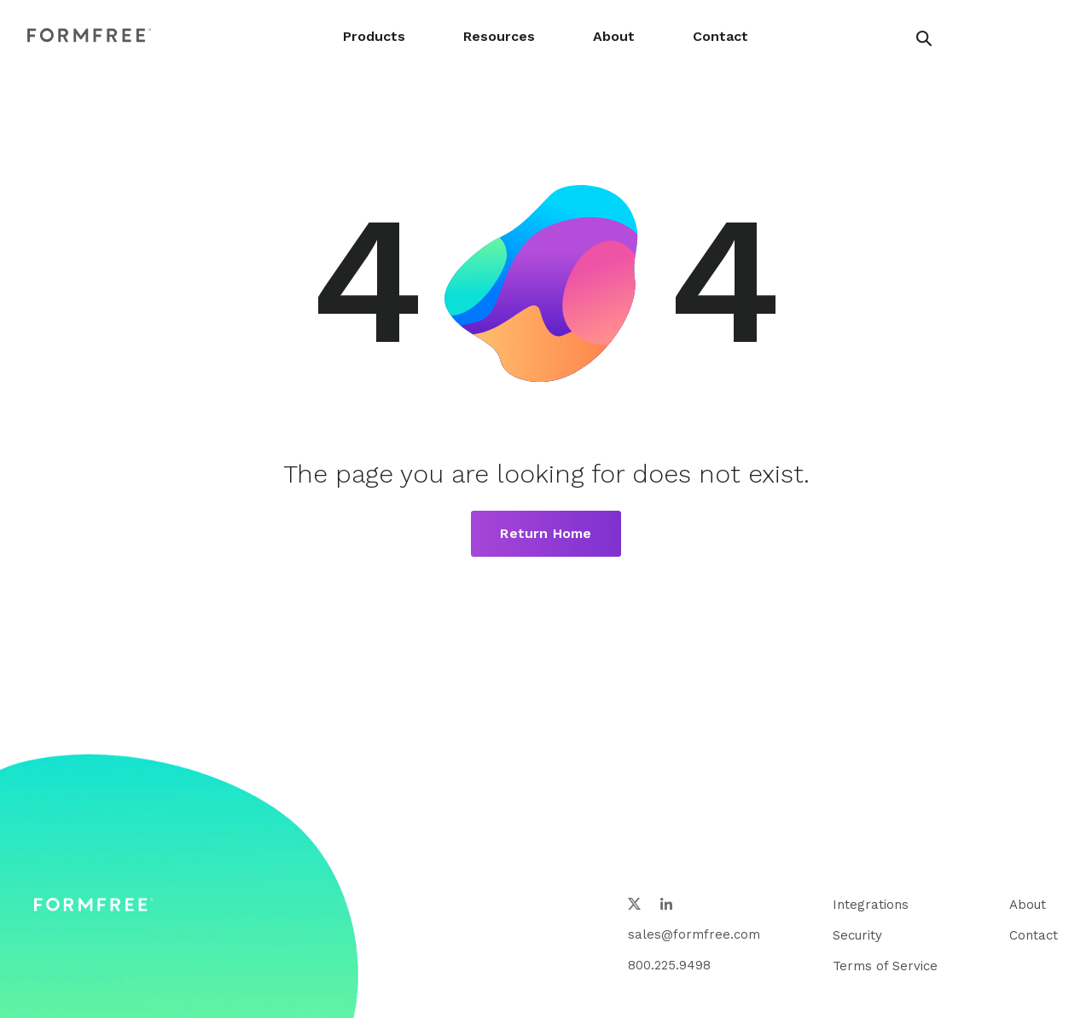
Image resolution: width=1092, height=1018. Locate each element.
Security (857, 935)
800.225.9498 (669, 965)
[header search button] (924, 38)
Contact (720, 36)
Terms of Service (885, 966)
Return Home (545, 533)
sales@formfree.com (694, 934)
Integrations (871, 904)
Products (374, 36)
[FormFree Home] (89, 36)
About (614, 36)
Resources (499, 36)
